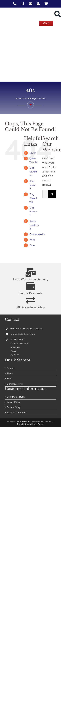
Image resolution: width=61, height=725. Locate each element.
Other (32, 245)
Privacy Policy (13, 407)
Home (18, 98)
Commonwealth (37, 234)
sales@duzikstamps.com (22, 334)
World (32, 239)
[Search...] (45, 194)
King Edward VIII (33, 198)
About (10, 373)
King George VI (33, 211)
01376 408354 (17, 328)
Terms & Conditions (17, 412)
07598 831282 (34, 328)
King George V (33, 185)
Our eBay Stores (15, 383)
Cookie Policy (13, 402)
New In (32, 152)
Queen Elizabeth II (34, 224)
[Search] (52, 194)
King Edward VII (33, 171)
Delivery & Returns (16, 396)
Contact (10, 368)
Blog (9, 378)
